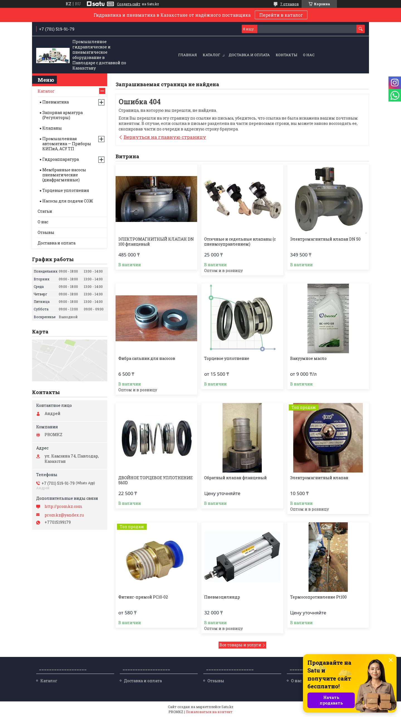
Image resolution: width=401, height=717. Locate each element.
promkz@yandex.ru (64, 515)
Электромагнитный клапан (319, 477)
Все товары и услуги (240, 644)
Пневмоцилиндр (222, 597)
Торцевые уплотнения (65, 190)
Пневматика (55, 102)
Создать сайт (128, 4)
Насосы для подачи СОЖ (67, 201)
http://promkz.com (63, 506)
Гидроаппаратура (60, 159)
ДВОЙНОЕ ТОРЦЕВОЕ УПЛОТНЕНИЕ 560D (155, 480)
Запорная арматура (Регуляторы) (62, 115)
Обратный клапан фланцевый (235, 477)
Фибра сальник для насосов (146, 358)
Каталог (211, 54)
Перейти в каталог (281, 15)
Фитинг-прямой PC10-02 (143, 597)
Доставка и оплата (249, 54)
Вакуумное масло (308, 358)
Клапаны (52, 128)
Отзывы (46, 232)
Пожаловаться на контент (209, 711)
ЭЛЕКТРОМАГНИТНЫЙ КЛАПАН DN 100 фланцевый (156, 242)
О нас (309, 54)
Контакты (286, 54)
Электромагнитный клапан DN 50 (325, 239)
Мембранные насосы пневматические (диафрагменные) (64, 174)
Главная (187, 54)
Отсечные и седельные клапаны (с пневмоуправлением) (240, 242)
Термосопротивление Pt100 (318, 597)
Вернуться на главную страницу (165, 137)
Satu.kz (227, 706)
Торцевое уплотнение (226, 358)
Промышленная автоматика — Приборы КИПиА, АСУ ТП (66, 143)
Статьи (45, 211)
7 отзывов (289, 4)
